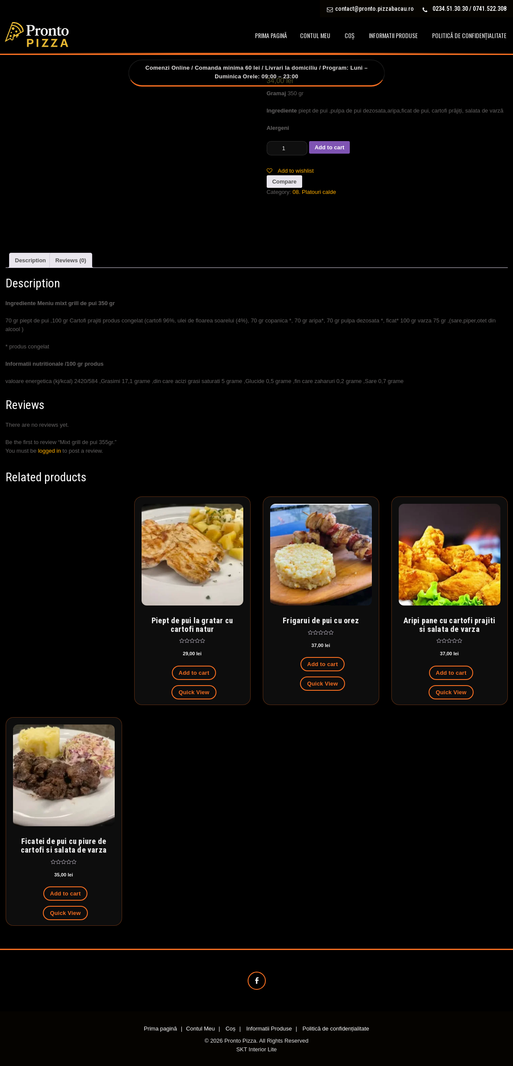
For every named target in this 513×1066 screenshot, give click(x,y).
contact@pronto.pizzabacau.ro (374, 8)
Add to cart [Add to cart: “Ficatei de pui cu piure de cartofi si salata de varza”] (65, 893)
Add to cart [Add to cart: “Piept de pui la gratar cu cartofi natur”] (194, 673)
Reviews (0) (71, 260)
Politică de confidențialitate (469, 35)
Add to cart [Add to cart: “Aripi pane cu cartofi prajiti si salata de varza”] (451, 673)
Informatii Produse (393, 35)
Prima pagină (271, 35)
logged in (49, 451)
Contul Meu (315, 35)
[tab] (30, 260)
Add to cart (330, 147)
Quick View (193, 692)
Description (30, 260)
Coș (350, 35)
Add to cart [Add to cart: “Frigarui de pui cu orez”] (322, 664)
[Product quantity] (287, 148)
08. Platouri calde (314, 192)
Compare (284, 181)
